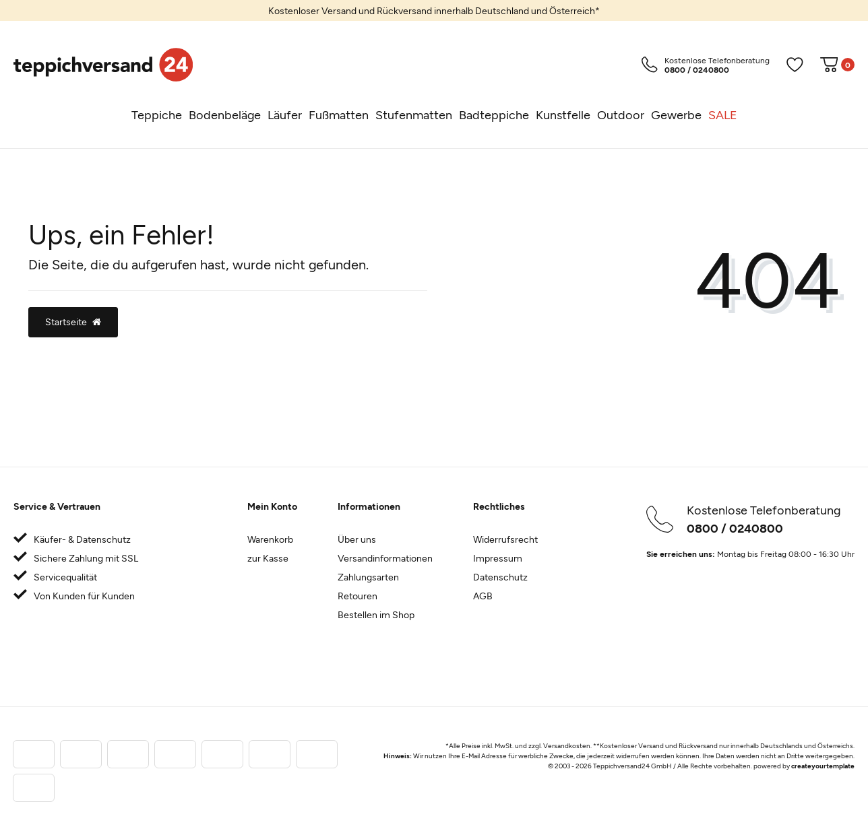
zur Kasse (267, 558)
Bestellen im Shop (376, 614)
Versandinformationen (385, 558)
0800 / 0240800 (735, 528)
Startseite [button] (73, 321)
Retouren (357, 595)
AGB (483, 595)
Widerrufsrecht (505, 539)
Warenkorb (270, 539)
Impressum (497, 558)
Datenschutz (500, 576)
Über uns (357, 539)
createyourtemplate (823, 766)
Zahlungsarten (368, 576)
